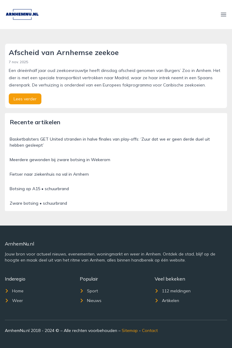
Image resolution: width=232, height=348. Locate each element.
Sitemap (130, 330)
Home (14, 291)
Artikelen (167, 300)
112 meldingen (173, 291)
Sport (89, 291)
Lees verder (25, 99)
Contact (150, 330)
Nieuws (91, 300)
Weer (14, 300)
